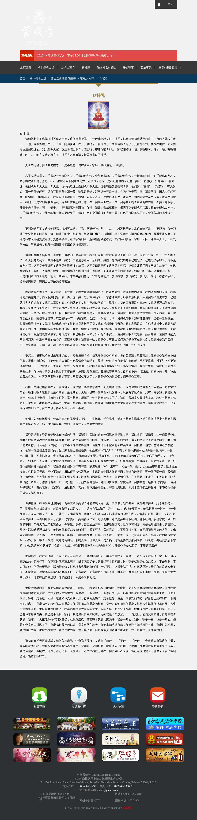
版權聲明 (127, 808)
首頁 (22, 78)
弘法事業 (146, 67)
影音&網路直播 (167, 67)
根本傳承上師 (45, 67)
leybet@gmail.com (107, 790)
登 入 (170, 4)
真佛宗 (86, 67)
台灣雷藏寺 (68, 67)
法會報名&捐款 (106, 67)
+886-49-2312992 (87, 786)
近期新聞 (25, 67)
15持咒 (102, 78)
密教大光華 (87, 78)
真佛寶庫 (128, 67)
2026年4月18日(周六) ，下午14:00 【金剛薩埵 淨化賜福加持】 (76, 55)
